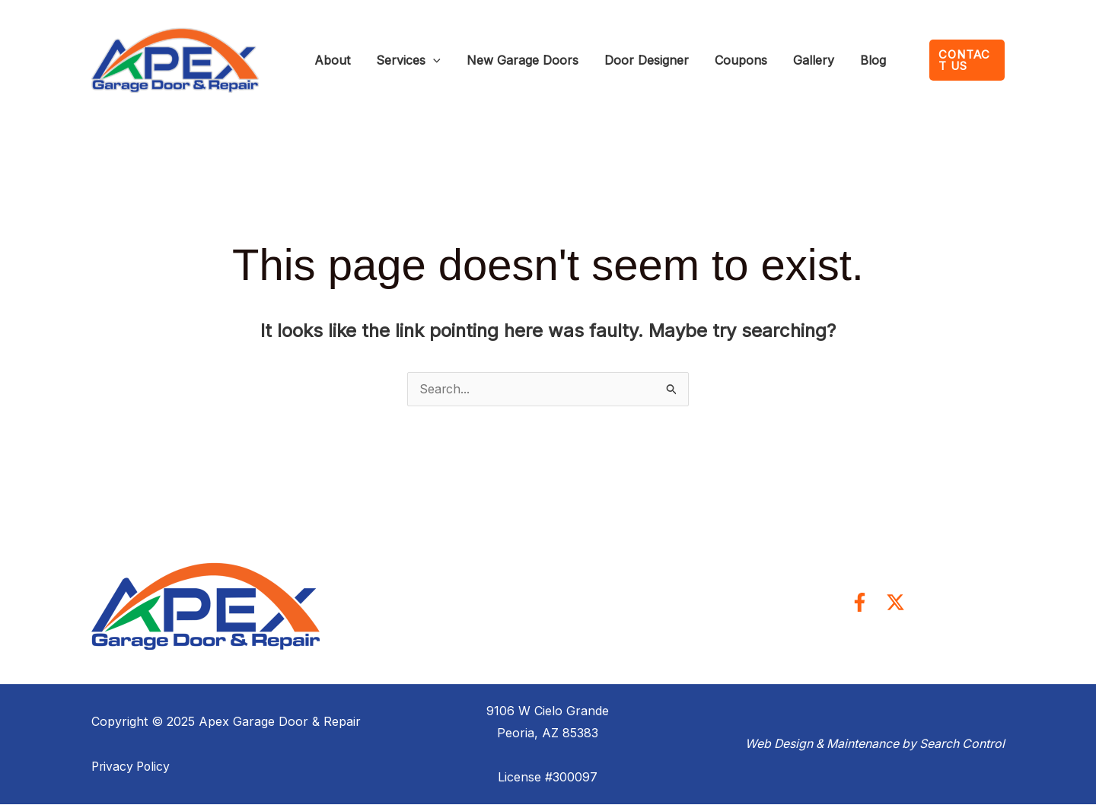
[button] (955, 60)
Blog (784, 60)
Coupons (679, 60)
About (325, 60)
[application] (412, 60)
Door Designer (598, 60)
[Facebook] (859, 602)
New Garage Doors (488, 60)
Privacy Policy (132, 767)
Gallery (738, 60)
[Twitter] (895, 602)
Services (387, 60)
